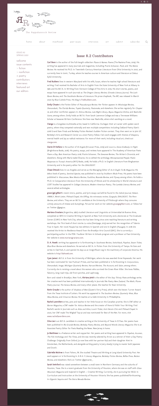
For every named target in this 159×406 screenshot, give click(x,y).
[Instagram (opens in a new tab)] (147, 2)
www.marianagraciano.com (71, 238)
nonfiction (24, 73)
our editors (22, 91)
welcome (21, 61)
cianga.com (52, 143)
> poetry (21, 76)
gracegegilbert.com (121, 204)
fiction (22, 69)
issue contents (24, 65)
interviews (21, 84)
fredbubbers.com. (89, 100)
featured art (23, 88)
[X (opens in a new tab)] (141, 2)
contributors (23, 80)
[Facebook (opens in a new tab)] (144, 2)
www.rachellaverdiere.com (58, 317)
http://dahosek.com (64, 254)
